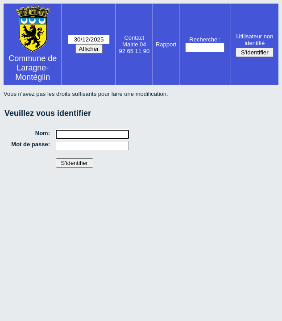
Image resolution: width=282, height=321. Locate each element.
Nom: (42, 133)
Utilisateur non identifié (254, 39)
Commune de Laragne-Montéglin (32, 68)
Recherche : (204, 39)
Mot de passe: (30, 144)
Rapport (166, 44)
